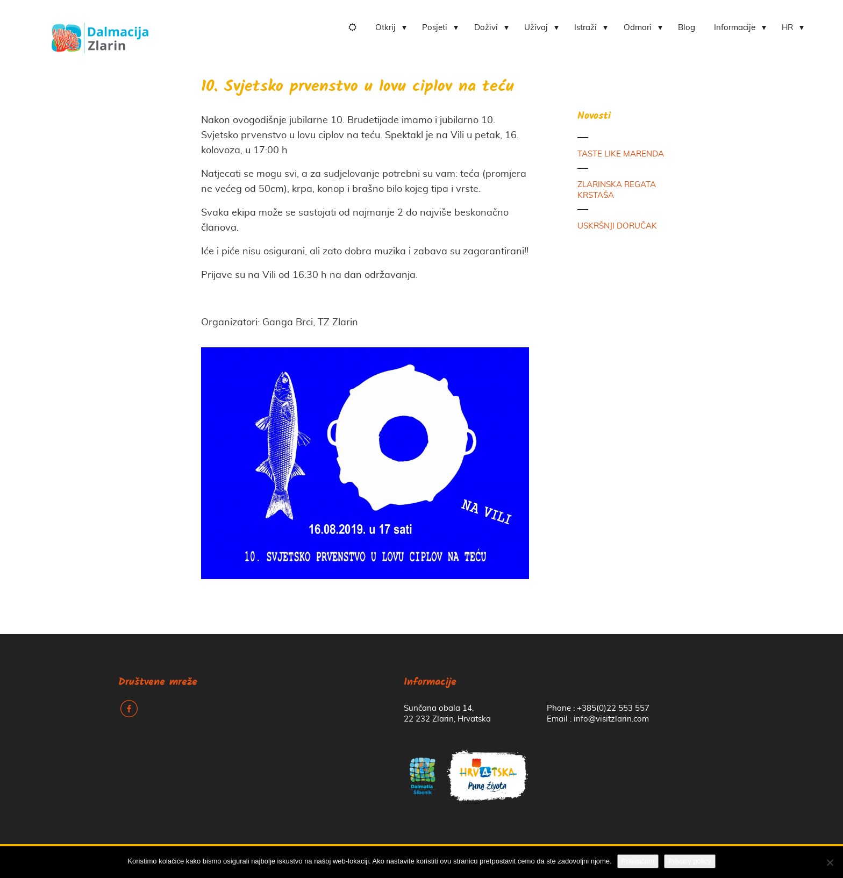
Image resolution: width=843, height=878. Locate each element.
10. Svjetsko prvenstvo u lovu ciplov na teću (357, 87)
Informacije (734, 28)
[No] (829, 862)
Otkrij (385, 28)
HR (787, 28)
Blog (686, 28)
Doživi (486, 28)
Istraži (585, 28)
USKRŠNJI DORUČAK (617, 226)
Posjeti (434, 28)
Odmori (638, 28)
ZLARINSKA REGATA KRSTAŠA (616, 190)
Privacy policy (689, 861)
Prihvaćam (637, 861)
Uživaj (536, 28)
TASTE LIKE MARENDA (620, 154)
